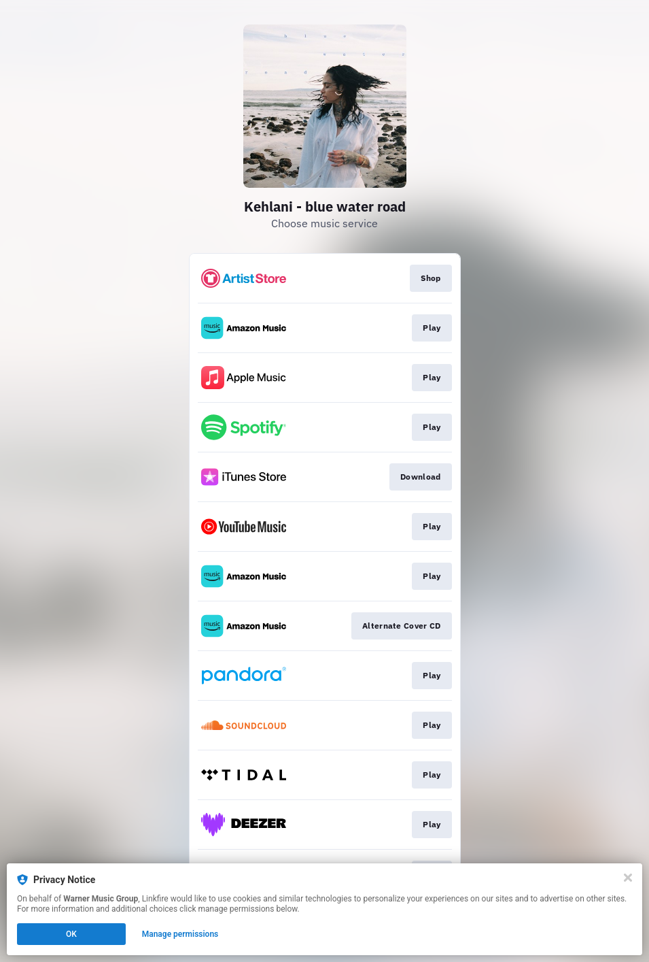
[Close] (628, 878)
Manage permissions (180, 934)
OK (71, 934)
